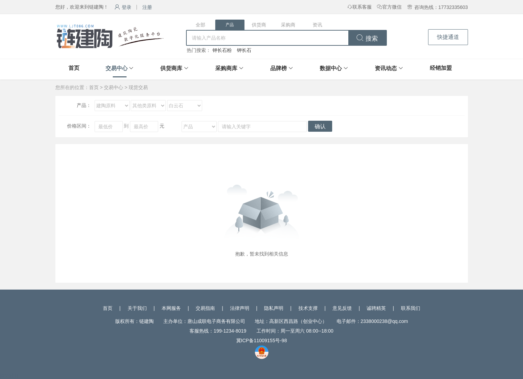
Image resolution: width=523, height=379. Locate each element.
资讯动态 (386, 68)
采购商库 (226, 68)
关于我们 (137, 308)
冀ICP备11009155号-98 (261, 340)
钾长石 (244, 50)
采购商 (288, 25)
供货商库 (171, 68)
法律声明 (239, 308)
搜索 (367, 38)
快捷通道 (448, 37)
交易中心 (117, 68)
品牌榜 (278, 68)
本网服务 (171, 308)
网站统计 (9, 375)
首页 (73, 68)
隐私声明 (273, 308)
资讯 (317, 25)
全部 (200, 25)
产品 (230, 24)
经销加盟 (441, 68)
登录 (123, 7)
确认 (320, 126)
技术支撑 (308, 308)
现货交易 (138, 87)
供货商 (259, 25)
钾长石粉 (222, 50)
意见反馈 (342, 308)
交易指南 (205, 308)
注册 (147, 7)
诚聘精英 (376, 308)
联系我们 (410, 308)
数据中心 (331, 68)
